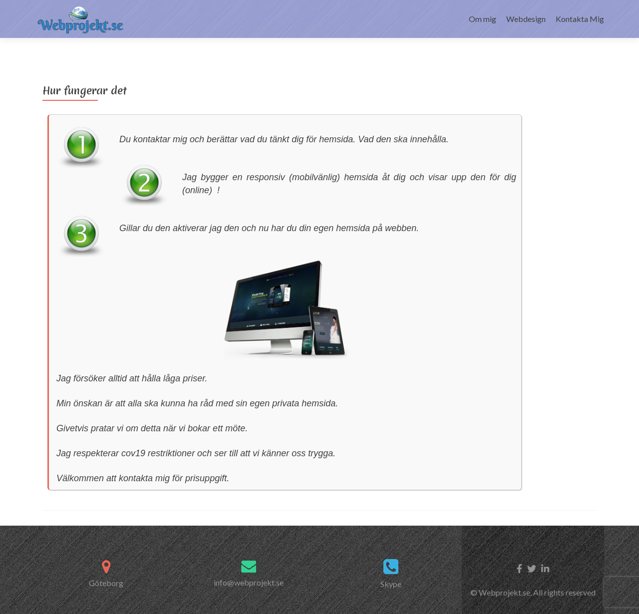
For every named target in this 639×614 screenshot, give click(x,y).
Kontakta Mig (580, 18)
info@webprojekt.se (249, 565)
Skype (390, 567)
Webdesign (526, 18)
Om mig (482, 18)
